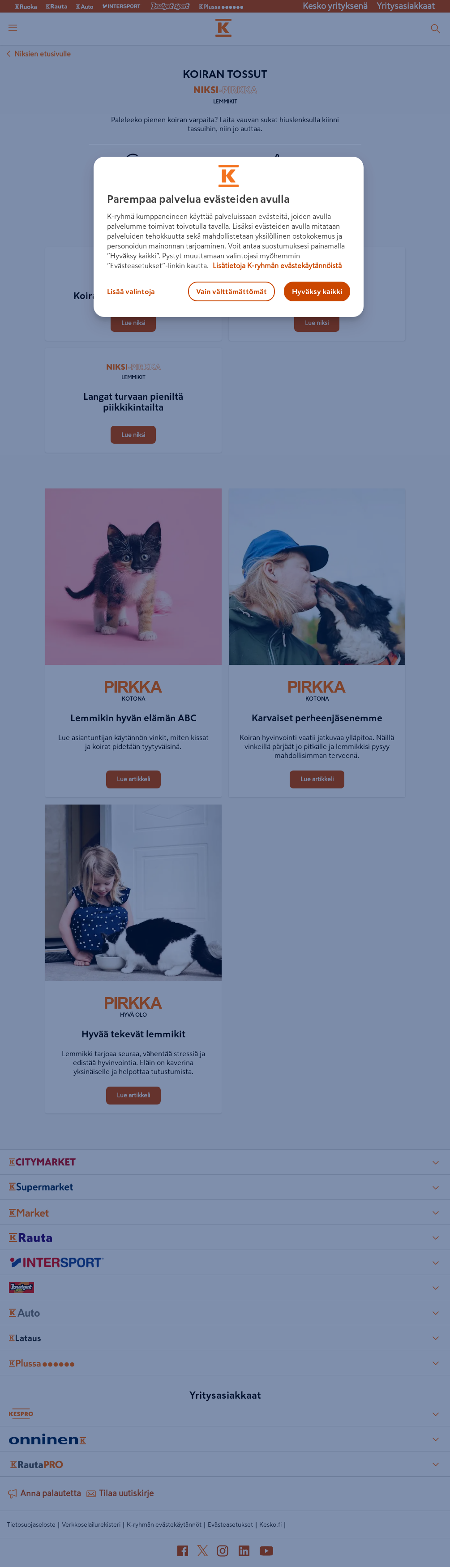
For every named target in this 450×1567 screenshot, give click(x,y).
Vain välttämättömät (231, 291)
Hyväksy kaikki (317, 291)
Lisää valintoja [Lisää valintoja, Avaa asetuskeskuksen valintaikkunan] (131, 291)
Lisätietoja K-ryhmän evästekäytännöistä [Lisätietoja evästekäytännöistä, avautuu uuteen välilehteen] (276, 265)
